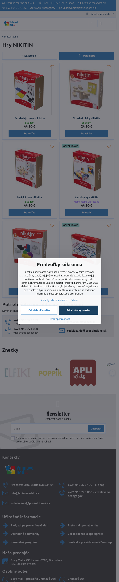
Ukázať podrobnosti (60, 319)
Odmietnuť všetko (39, 310)
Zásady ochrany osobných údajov (59, 300)
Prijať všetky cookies (78, 310)
